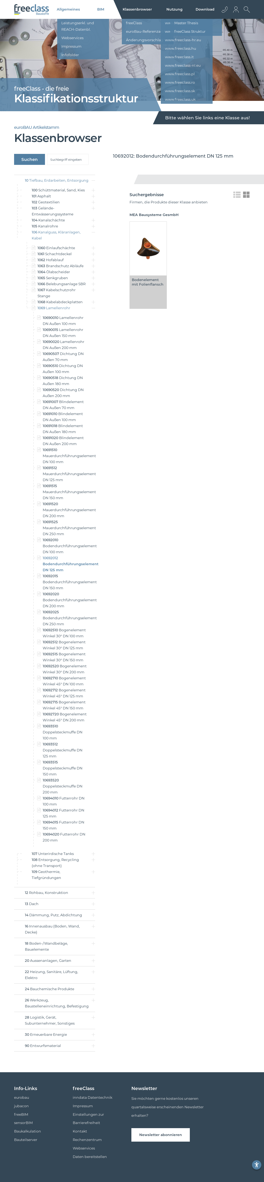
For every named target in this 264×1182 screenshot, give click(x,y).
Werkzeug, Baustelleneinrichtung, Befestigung (57, 1003)
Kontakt (80, 1131)
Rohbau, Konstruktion (46, 893)
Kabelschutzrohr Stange (57, 293)
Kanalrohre (45, 226)
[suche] (67, 159)
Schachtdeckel (55, 254)
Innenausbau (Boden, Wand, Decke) (52, 929)
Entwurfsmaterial (43, 1046)
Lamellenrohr (54, 308)
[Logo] (31, 9)
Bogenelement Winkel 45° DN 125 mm (64, 693)
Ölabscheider (54, 272)
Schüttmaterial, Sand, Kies (58, 190)
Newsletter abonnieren (160, 1135)
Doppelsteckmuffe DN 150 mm (62, 768)
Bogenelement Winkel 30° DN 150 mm (64, 657)
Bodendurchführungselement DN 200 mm (65, 600)
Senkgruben (53, 278)
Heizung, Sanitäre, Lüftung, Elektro (51, 975)
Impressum (83, 1106)
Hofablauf (51, 260)
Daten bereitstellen (90, 1157)
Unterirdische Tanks (53, 854)
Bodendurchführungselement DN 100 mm (65, 546)
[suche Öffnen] (246, 12)
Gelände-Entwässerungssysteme (52, 211)
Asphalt (41, 196)
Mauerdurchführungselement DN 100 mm (65, 456)
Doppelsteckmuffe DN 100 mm (62, 732)
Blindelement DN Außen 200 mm (63, 441)
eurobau (21, 1097)
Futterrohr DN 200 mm (64, 837)
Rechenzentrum (87, 1140)
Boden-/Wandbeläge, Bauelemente (46, 946)
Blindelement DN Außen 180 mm (63, 429)
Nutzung (174, 9)
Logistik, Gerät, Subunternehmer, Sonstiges (50, 1020)
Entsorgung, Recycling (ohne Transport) (55, 863)
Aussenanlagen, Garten (48, 961)
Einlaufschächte (56, 248)
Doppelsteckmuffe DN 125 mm (62, 750)
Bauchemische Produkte (49, 989)
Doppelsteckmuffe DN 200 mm (62, 786)
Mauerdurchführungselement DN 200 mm (65, 510)
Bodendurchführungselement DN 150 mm (65, 582)
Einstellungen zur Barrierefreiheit (88, 1118)
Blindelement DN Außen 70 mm (63, 405)
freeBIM (21, 1114)
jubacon (21, 1106)
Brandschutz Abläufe (61, 266)
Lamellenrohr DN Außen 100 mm (63, 321)
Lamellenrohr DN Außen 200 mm (63, 345)
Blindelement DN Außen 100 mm (63, 417)
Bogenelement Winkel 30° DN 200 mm (65, 669)
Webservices (84, 1148)
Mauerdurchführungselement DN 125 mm (65, 474)
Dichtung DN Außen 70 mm (63, 357)
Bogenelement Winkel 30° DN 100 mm (64, 633)
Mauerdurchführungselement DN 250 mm (65, 528)
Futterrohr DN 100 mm (64, 801)
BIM (100, 9)
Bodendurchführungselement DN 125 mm (65, 564)
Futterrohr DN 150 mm (63, 825)
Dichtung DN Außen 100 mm (63, 369)
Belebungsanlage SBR (62, 284)
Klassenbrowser (137, 9)
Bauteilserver (25, 1140)
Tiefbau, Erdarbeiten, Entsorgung (56, 180)
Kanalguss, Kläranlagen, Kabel (56, 235)
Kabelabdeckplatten (60, 302)
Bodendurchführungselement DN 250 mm (65, 618)
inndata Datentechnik (92, 1097)
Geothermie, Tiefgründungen (46, 875)
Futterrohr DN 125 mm (63, 813)
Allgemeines (68, 9)
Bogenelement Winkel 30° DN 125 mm (64, 645)
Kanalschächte (48, 220)
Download (205, 9)
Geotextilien (46, 202)
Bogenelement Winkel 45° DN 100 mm (64, 681)
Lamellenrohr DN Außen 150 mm (63, 333)
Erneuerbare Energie (46, 1034)
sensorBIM (23, 1123)
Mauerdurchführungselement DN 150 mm (65, 492)
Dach (32, 904)
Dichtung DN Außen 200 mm (63, 393)
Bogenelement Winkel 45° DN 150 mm (64, 705)
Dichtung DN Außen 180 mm (63, 381)
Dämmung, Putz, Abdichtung (53, 915)
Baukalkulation (27, 1131)
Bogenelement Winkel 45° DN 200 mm (65, 717)
